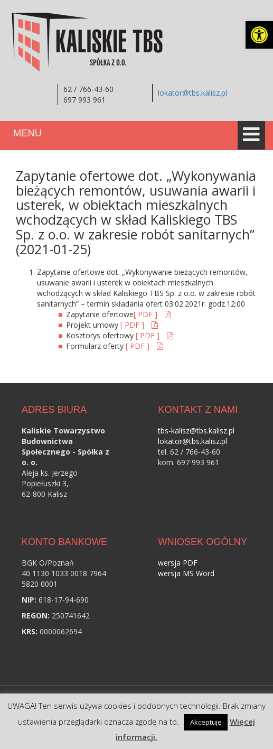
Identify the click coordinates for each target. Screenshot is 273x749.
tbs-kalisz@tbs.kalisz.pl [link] (196, 431)
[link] (259, 35)
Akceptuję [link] (205, 722)
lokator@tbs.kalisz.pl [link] (192, 93)
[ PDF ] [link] (146, 314)
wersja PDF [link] (177, 563)
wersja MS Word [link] (186, 573)
